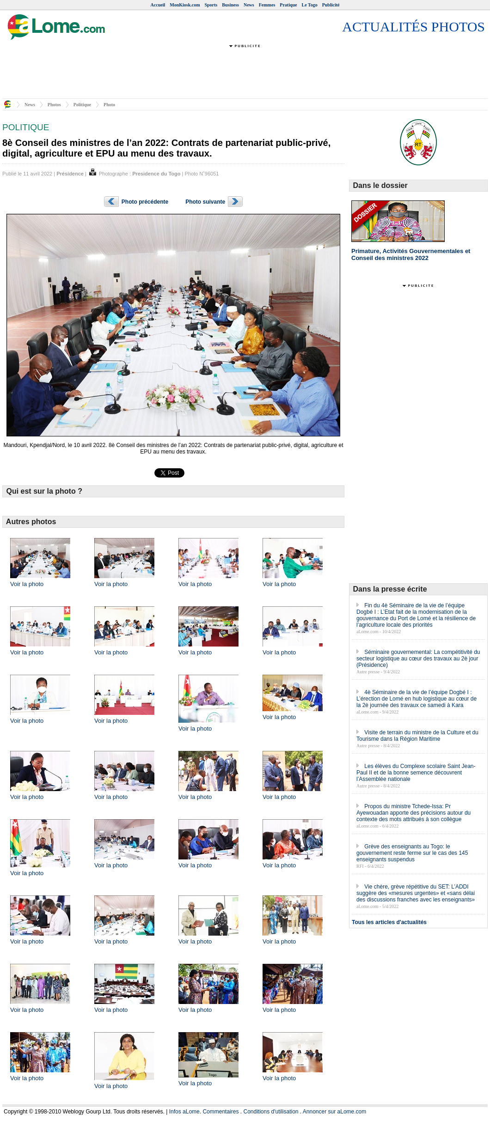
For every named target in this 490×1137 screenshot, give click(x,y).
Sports (210, 4)
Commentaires (220, 1111)
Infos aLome (184, 1111)
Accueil (158, 4)
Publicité (331, 4)
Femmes (267, 4)
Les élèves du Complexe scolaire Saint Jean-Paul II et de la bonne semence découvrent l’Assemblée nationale (415, 772)
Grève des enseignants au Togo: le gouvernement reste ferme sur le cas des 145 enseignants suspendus (412, 853)
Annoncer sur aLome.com (334, 1111)
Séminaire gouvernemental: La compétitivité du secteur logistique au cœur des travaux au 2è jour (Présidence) (418, 658)
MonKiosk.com (185, 4)
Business (230, 4)
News (249, 4)
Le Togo (310, 4)
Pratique (288, 4)
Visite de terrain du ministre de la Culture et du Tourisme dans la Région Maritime (417, 735)
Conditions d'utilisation (270, 1111)
